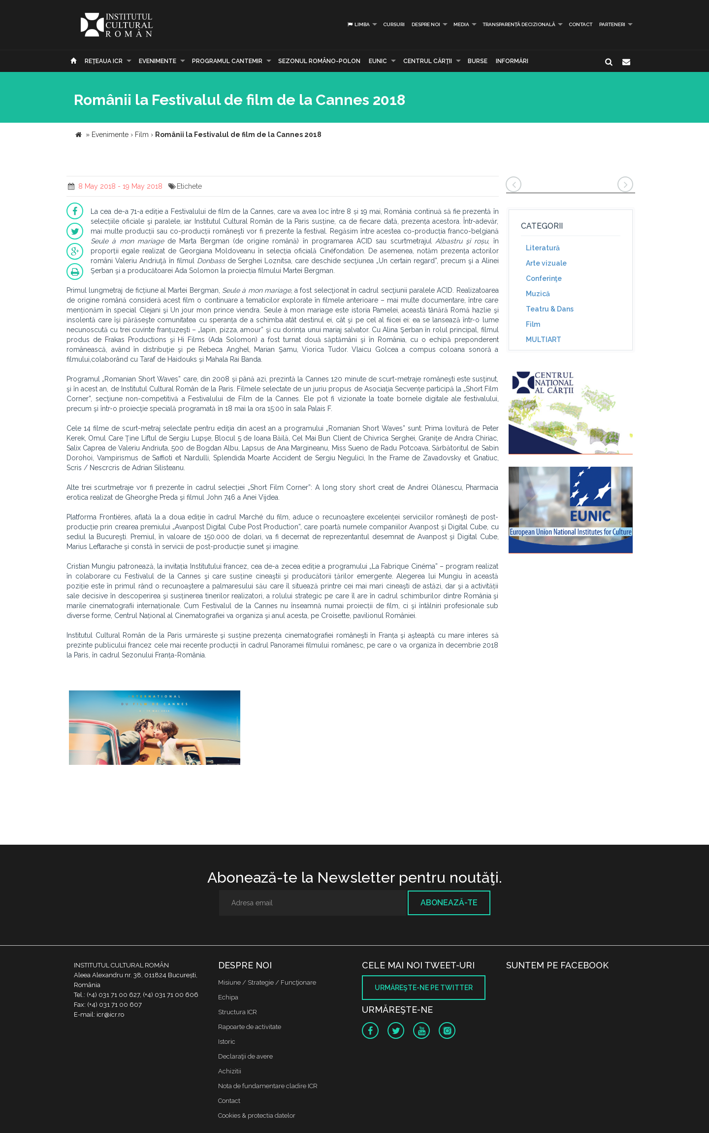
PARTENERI (612, 24)
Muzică (538, 294)
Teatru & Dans (550, 309)
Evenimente (157, 61)
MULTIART (543, 339)
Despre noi (426, 24)
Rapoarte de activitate (249, 1026)
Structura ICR (237, 1012)
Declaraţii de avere (245, 1056)
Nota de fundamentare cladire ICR (268, 1086)
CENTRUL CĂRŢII (427, 61)
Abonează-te (449, 902)
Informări (512, 61)
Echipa (228, 997)
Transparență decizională (519, 24)
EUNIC (378, 61)
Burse (477, 61)
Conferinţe (544, 278)
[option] (154, 733)
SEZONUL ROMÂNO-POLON (319, 61)
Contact (580, 24)
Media (461, 24)
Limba (358, 24)
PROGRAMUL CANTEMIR (227, 61)
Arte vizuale (546, 263)
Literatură (543, 248)
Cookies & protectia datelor (256, 1115)
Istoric (226, 1041)
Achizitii (229, 1071)
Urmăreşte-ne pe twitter (424, 988)
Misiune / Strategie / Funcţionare (267, 982)
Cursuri (394, 24)
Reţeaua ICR (104, 61)
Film (533, 324)
